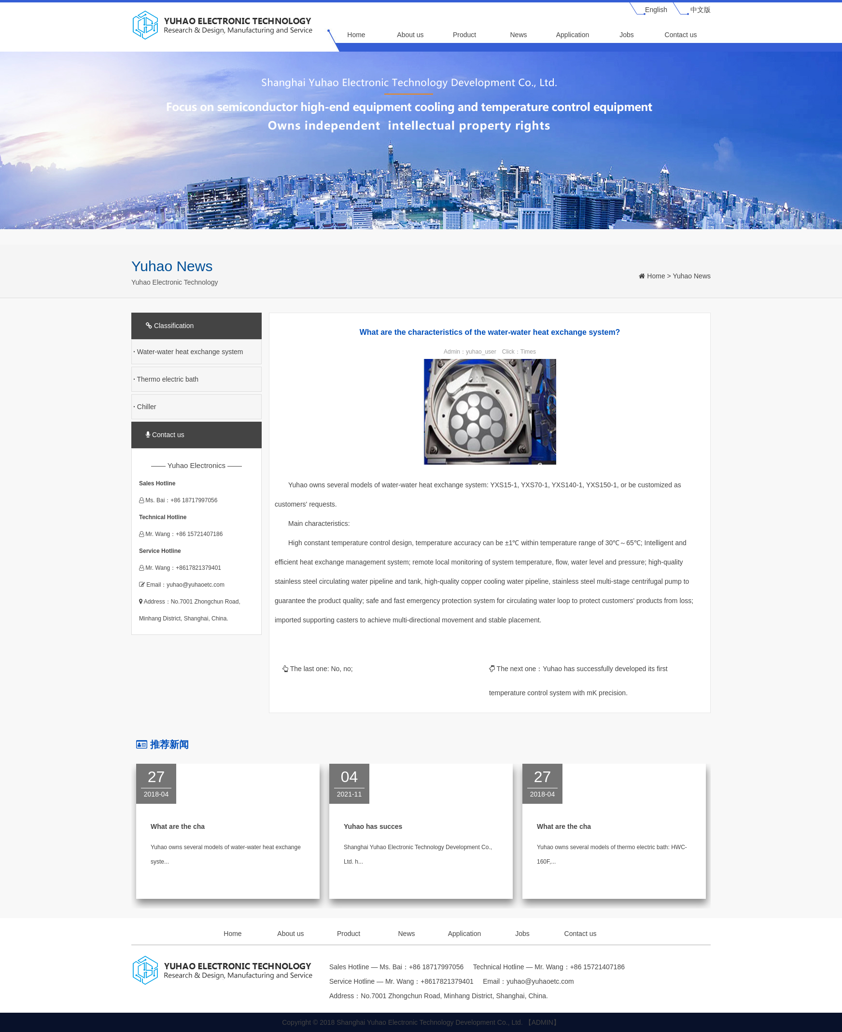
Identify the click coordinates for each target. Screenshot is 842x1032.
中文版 (700, 10)
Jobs (626, 35)
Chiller (144, 407)
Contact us (681, 35)
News (518, 35)
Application (572, 35)
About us (410, 35)
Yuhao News (692, 276)
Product (464, 35)
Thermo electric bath (165, 379)
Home (356, 35)
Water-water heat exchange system (188, 352)
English (656, 10)
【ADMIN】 (542, 1022)
